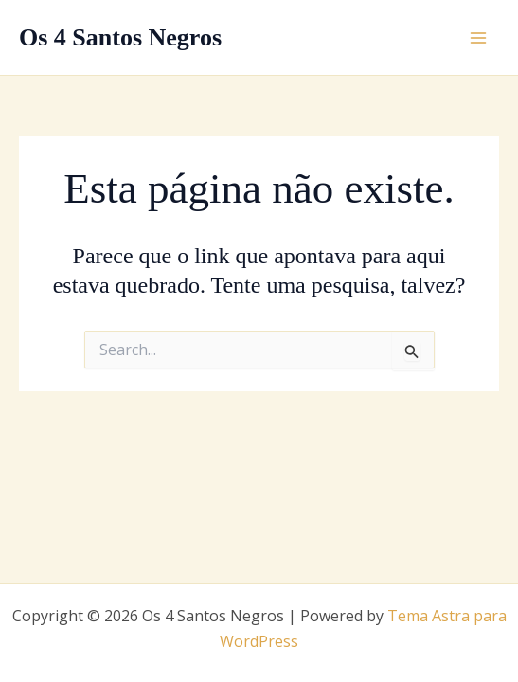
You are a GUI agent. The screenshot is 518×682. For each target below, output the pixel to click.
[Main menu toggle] (478, 38)
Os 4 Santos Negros (120, 37)
